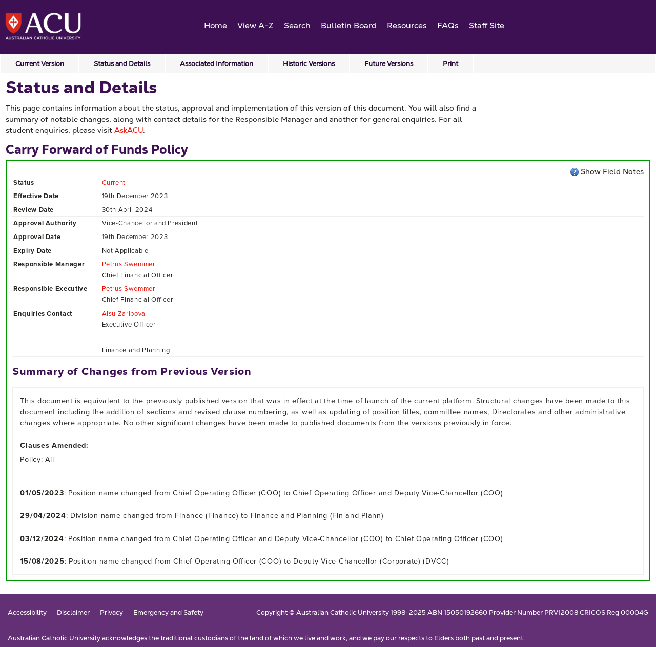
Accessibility (27, 613)
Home (215, 25)
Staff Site (486, 25)
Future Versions (388, 63)
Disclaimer (73, 613)
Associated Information (216, 63)
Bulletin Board (349, 25)
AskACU (128, 130)
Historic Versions (309, 63)
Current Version (39, 63)
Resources (407, 25)
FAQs (448, 25)
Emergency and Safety (168, 613)
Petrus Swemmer (128, 264)
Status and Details (122, 63)
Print (450, 63)
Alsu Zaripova (124, 313)
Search (297, 25)
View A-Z (255, 25)
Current (114, 182)
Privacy (111, 613)
